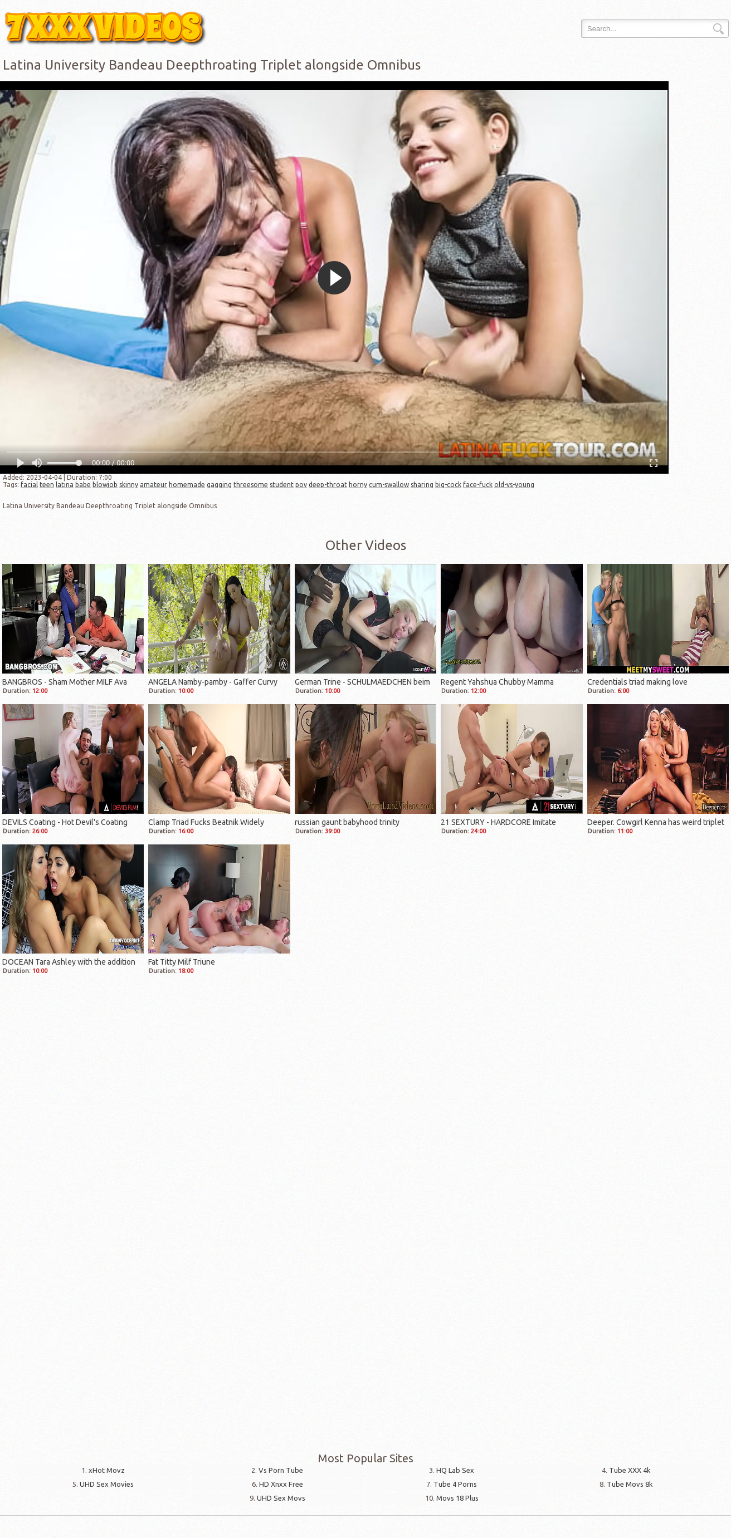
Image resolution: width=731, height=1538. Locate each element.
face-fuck (478, 484)
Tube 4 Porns (455, 1484)
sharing (422, 484)
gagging (219, 484)
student (282, 484)
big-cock (448, 484)
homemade (187, 484)
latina (65, 484)
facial (29, 484)
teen (47, 484)
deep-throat (328, 484)
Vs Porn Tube (281, 1470)
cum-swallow (389, 484)
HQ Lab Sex (455, 1470)
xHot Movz (107, 1470)
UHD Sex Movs (281, 1498)
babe (83, 484)
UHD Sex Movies (107, 1484)
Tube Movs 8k (630, 1484)
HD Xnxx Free (281, 1484)
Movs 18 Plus (457, 1498)
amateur (153, 484)
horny (358, 484)
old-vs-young (514, 484)
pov (301, 484)
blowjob (105, 484)
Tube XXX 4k (630, 1470)
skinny (128, 484)
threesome (250, 484)
